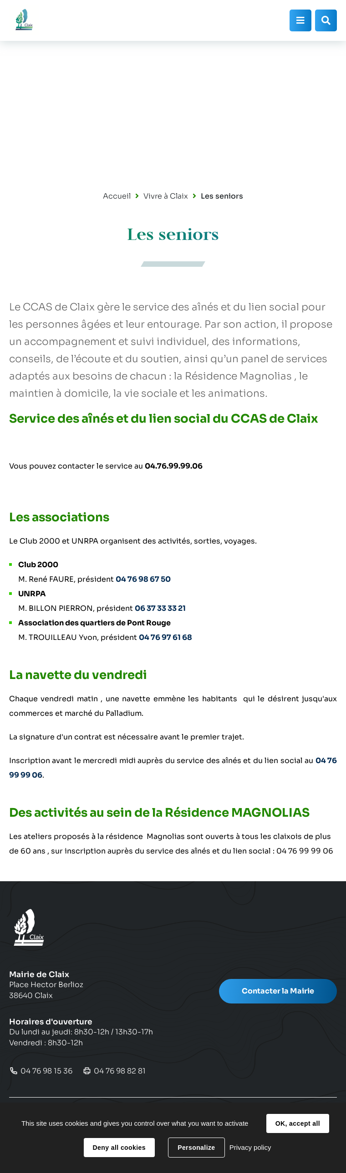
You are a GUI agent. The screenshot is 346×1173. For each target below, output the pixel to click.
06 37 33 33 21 (160, 608)
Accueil (117, 196)
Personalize (196, 1147)
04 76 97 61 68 (165, 637)
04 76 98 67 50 (143, 579)
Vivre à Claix (165, 196)
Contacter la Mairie (278, 991)
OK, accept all (297, 1123)
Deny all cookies (119, 1147)
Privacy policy (250, 1147)
